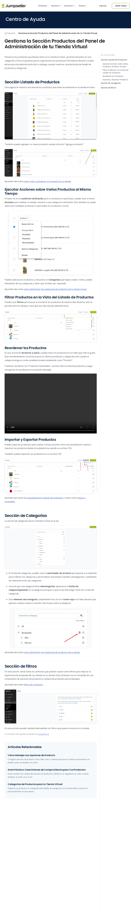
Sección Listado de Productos (114, 60)
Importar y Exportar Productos (115, 79)
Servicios (56, 8)
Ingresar (103, 5)
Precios (82, 5)
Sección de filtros (108, 87)
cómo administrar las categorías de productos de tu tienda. (52, 652)
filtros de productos (33, 684)
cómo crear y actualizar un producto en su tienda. (47, 181)
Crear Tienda (120, 6)
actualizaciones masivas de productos (45, 497)
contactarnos (43, 734)
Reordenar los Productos (113, 76)
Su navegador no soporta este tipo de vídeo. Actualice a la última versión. (51, 403)
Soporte (10, 33)
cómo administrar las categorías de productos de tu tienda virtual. (55, 289)
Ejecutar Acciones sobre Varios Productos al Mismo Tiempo (115, 65)
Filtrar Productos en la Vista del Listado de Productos (115, 71)
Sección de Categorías (111, 83)
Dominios (43, 5)
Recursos (69, 8)
